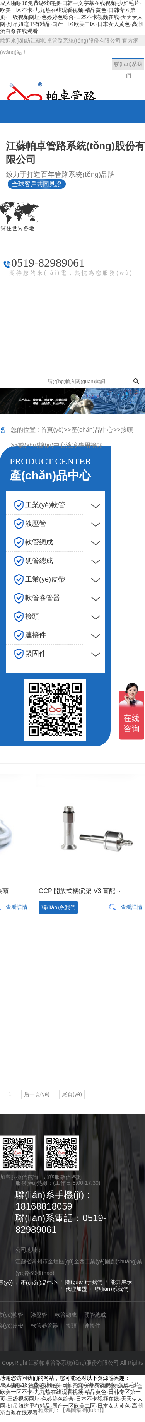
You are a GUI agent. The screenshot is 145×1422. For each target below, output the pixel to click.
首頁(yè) (52, 429)
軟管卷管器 (44, 1326)
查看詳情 (131, 907)
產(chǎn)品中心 (92, 429)
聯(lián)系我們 (58, 907)
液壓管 (39, 1315)
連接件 (92, 1326)
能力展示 (121, 1282)
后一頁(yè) (36, 1094)
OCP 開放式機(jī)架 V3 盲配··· (79, 891)
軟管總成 (66, 1315)
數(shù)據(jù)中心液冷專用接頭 (60, 445)
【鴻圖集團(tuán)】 (83, 1410)
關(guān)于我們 (83, 1282)
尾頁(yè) (72, 1094)
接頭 (127, 429)
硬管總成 (95, 1315)
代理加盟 (76, 1289)
